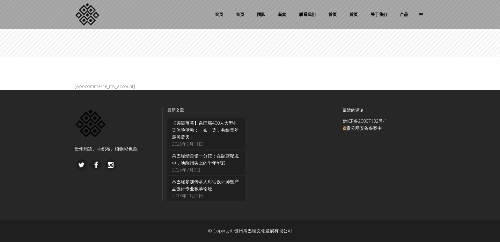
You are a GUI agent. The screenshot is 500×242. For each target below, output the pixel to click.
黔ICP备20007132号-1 (365, 121)
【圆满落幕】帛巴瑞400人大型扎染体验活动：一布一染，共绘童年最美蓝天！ (205, 130)
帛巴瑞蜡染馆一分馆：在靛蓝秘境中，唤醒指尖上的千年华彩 (205, 159)
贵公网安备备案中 (364, 128)
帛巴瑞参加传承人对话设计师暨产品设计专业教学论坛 (205, 185)
